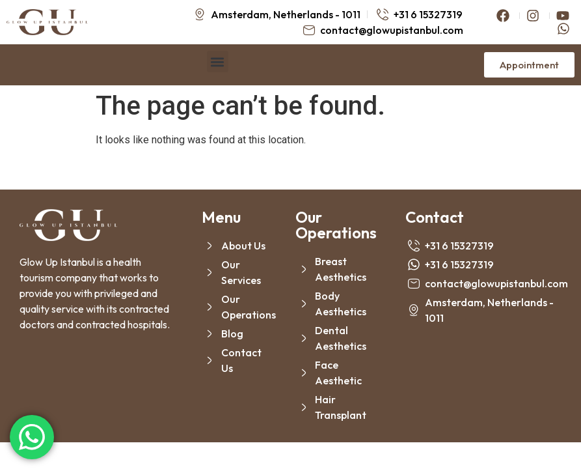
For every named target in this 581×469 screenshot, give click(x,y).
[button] (217, 61)
